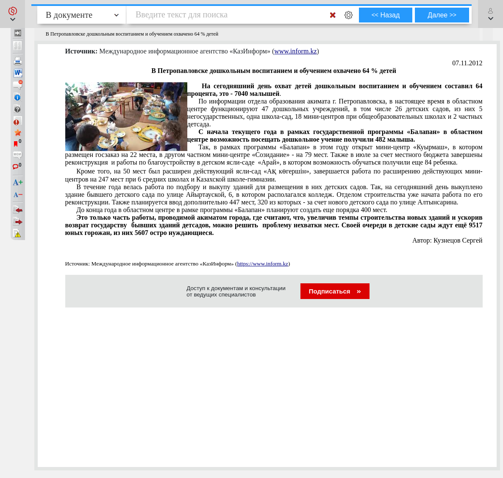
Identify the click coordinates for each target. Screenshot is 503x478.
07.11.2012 (467, 63)
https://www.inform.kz (262, 263)
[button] (12, 14)
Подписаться (335, 291)
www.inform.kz (295, 51)
